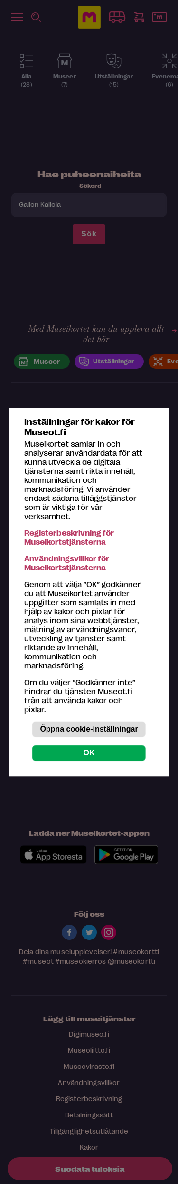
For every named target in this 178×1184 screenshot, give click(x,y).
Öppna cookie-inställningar (89, 729)
